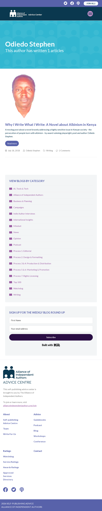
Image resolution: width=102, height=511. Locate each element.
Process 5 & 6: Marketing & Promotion (31, 269)
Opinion (17, 238)
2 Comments (64, 150)
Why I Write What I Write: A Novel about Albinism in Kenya (50, 124)
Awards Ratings (11, 467)
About (6, 414)
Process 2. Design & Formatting (28, 257)
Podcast (17, 244)
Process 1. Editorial (22, 251)
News (16, 232)
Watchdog (18, 288)
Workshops (40, 436)
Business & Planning (22, 201)
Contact (38, 451)
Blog (36, 430)
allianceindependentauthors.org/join (20, 405)
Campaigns (18, 207)
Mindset (17, 226)
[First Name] (51, 320)
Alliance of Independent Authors (28, 195)
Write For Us (9, 434)
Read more (12, 143)
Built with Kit (51, 345)
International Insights (23, 219)
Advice (37, 414)
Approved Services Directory (8, 476)
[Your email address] (51, 329)
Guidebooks (40, 419)
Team (6, 428)
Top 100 (17, 282)
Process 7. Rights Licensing (25, 276)
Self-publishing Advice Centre (10, 421)
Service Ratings (11, 462)
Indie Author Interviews (24, 213)
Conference (40, 441)
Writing (49, 150)
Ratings (7, 451)
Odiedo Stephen (33, 150)
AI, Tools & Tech (20, 188)
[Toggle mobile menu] (90, 13)
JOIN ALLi (90, 3)
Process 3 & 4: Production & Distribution (32, 263)
